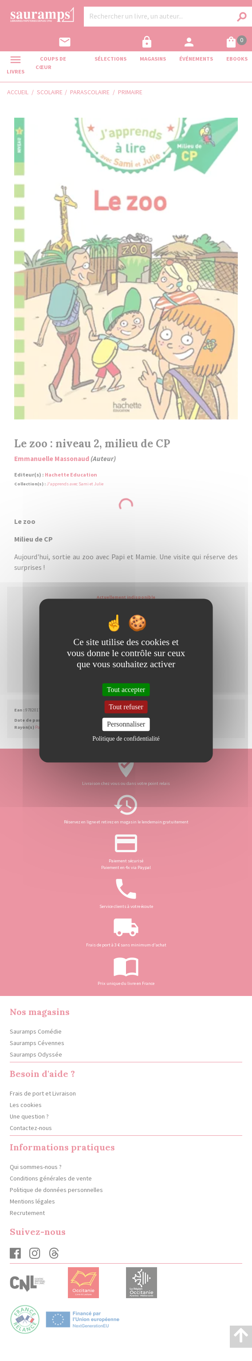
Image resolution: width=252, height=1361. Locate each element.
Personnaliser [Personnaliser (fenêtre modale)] (126, 724)
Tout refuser (126, 707)
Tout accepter (126, 689)
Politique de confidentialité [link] (126, 738)
